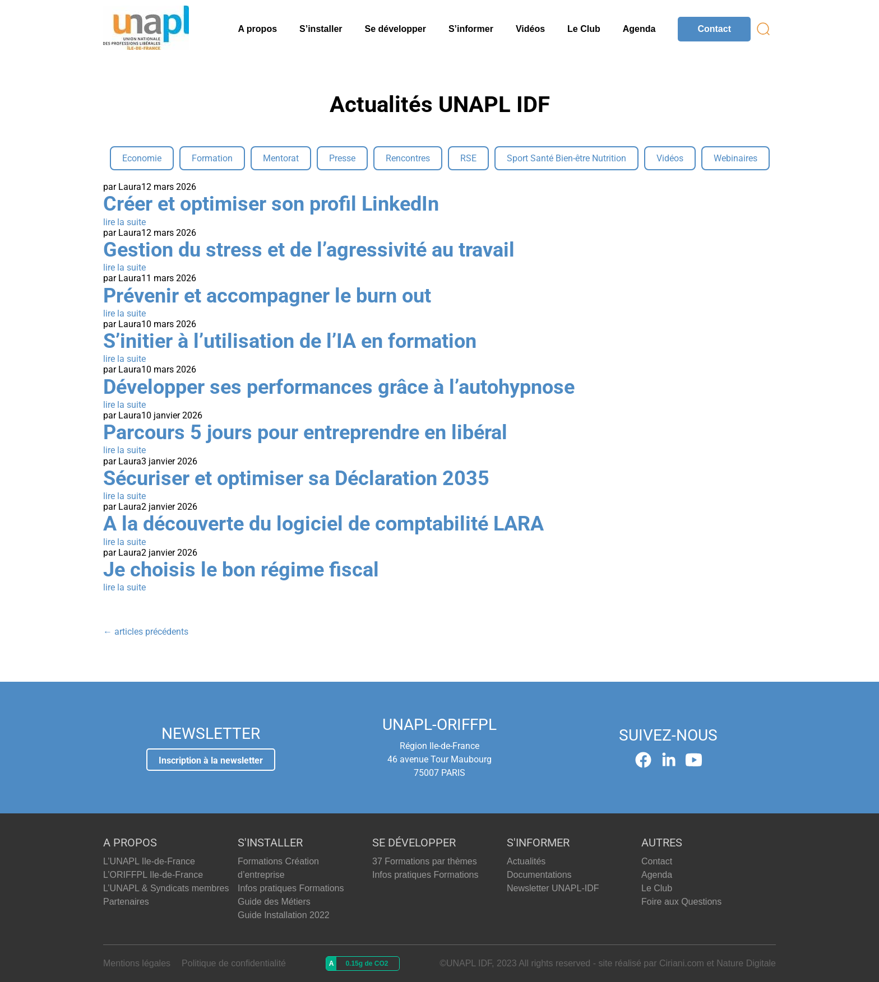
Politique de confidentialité (234, 963)
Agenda (639, 29)
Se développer (395, 29)
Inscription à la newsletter (211, 760)
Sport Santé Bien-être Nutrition (566, 158)
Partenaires (126, 901)
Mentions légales (136, 963)
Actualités (526, 861)
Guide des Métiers (274, 901)
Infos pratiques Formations (291, 888)
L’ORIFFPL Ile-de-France (153, 874)
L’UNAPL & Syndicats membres (166, 888)
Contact (714, 29)
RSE (468, 158)
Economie (141, 158)
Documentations (539, 874)
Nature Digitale (746, 963)
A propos (257, 29)
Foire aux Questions (681, 901)
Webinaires (735, 158)
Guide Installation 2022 (284, 915)
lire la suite (124, 222)
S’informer (470, 29)
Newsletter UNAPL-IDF (553, 888)
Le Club (583, 29)
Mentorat (281, 158)
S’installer (320, 29)
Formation (212, 158)
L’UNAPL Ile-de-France (149, 861)
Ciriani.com (681, 963)
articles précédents (145, 631)
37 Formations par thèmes (424, 861)
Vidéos (530, 29)
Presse (342, 158)
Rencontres (408, 158)
